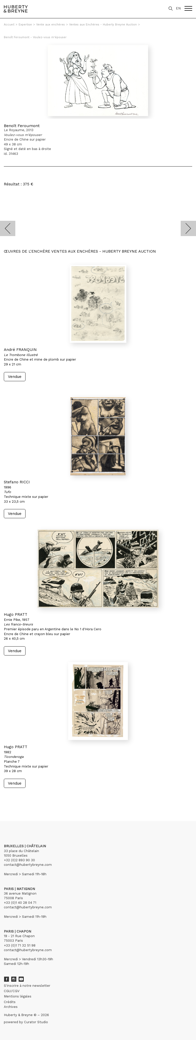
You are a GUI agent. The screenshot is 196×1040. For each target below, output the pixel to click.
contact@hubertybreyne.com (28, 865)
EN (178, 8)
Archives (11, 1007)
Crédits (10, 1002)
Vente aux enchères (50, 24)
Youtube (21, 979)
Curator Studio (36, 1022)
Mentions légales (17, 996)
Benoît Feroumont (22, 125)
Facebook (6, 979)
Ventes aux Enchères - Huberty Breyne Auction (103, 24)
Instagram (13, 979)
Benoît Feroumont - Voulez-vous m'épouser (35, 37)
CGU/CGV (11, 991)
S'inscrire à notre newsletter (27, 986)
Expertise (25, 24)
